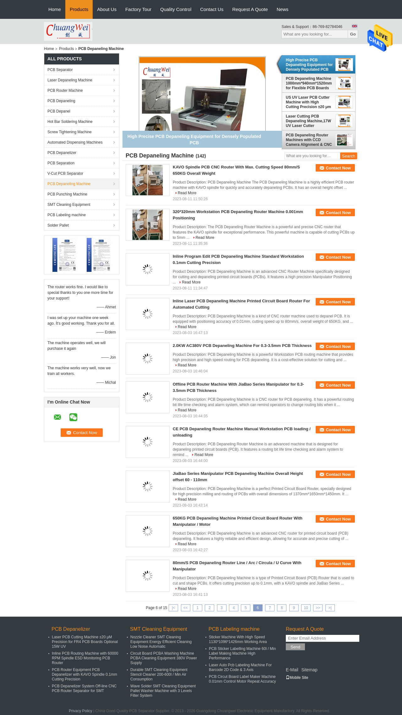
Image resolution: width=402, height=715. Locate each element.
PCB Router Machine (65, 90)
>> (318, 608)
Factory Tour (138, 9)
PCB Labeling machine (66, 215)
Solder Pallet (58, 225)
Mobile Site (297, 677)
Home (54, 9)
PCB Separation (60, 163)
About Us (107, 9)
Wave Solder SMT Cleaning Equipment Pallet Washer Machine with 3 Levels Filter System (163, 691)
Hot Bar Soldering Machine (69, 121)
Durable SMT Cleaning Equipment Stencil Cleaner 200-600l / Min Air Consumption (158, 674)
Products (79, 9)
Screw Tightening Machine (69, 132)
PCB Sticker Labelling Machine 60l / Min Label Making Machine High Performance (242, 653)
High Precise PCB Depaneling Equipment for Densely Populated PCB (309, 65)
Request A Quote (250, 9)
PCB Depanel (58, 111)
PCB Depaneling (61, 101)
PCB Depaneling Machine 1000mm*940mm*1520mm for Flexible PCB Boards (309, 83)
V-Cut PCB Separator (65, 173)
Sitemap (309, 669)
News (283, 9)
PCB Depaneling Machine (68, 184)
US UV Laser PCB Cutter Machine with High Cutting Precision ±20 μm (308, 102)
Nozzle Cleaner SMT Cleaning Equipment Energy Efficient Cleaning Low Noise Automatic (161, 642)
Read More (187, 193)
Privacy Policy (80, 711)
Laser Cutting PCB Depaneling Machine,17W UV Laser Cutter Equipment (308, 121)
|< (173, 608)
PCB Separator (60, 70)
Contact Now (338, 168)
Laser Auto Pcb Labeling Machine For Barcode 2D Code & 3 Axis (240, 667)
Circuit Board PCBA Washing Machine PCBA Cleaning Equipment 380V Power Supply (163, 658)
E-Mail (292, 669)
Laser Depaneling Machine (69, 80)
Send (295, 647)
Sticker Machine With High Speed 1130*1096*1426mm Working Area (238, 639)
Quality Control (175, 9)
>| (330, 608)
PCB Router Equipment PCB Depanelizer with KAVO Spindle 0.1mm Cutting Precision (84, 674)
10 (306, 608)
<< (185, 608)
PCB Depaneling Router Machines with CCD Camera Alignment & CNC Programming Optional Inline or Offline (309, 140)
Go (353, 34)
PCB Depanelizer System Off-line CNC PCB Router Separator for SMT (84, 688)
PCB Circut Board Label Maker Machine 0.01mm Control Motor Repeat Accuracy (242, 679)
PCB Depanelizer (61, 153)
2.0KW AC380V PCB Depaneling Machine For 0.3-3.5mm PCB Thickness (242, 345)
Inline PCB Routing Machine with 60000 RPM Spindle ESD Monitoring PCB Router (85, 658)
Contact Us (211, 9)
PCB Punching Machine (67, 194)
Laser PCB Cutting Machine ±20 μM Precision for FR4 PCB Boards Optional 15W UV (85, 642)
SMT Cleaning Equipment (68, 204)
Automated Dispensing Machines (74, 142)
